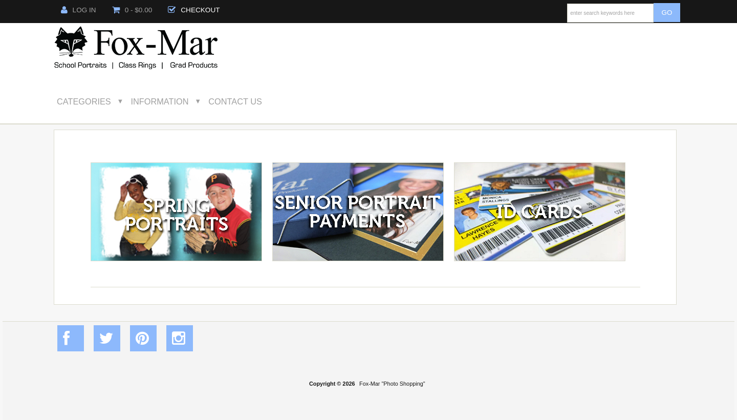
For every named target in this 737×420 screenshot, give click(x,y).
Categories (84, 101)
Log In (78, 10)
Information (160, 101)
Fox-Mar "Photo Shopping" (392, 384)
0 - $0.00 (132, 10)
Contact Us (235, 101)
